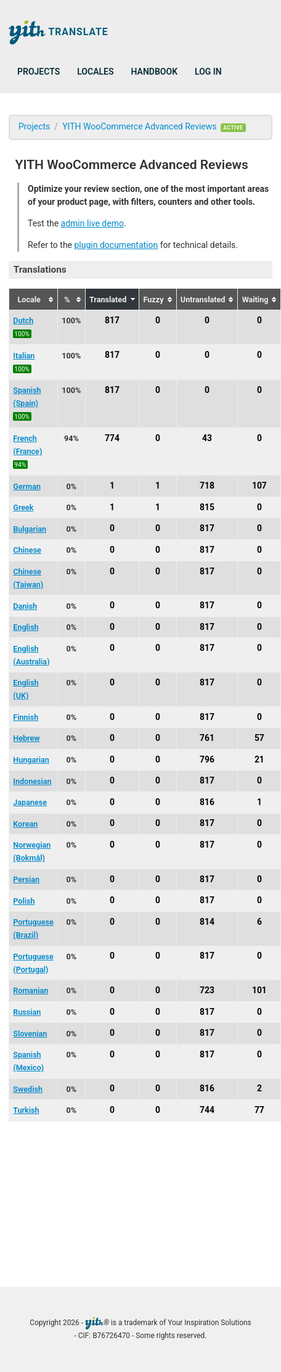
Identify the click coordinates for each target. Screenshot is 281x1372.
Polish (24, 901)
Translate (58, 32)
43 (207, 438)
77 (259, 1110)
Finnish (25, 717)
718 (207, 486)
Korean (25, 824)
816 (207, 802)
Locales (95, 71)
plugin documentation (116, 245)
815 (207, 507)
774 (112, 438)
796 (207, 759)
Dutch (23, 320)
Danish (25, 606)
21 (259, 759)
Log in (208, 71)
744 (207, 1110)
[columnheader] (33, 299)
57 (259, 738)
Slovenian (30, 1033)
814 (207, 922)
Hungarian (31, 759)
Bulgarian (29, 529)
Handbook (154, 71)
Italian (24, 355)
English (25, 627)
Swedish (28, 1089)
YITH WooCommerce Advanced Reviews (139, 126)
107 (259, 486)
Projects (38, 71)
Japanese (30, 802)
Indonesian (32, 781)
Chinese (27, 550)
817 (112, 320)
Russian (27, 1012)
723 (207, 990)
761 (207, 738)
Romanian (30, 990)
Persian (26, 879)
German (27, 486)
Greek (23, 507)
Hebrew (26, 738)
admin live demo (92, 223)
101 (259, 990)
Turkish (26, 1110)
